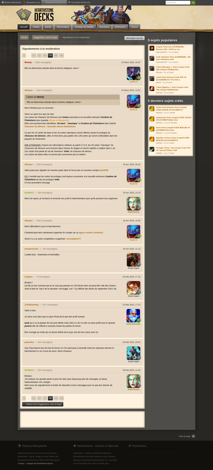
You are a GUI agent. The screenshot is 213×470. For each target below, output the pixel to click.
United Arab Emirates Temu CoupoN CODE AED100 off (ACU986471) (171, 108)
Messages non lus (134, 38)
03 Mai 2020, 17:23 (131, 304)
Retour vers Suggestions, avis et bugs (42, 404)
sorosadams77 (73, 239)
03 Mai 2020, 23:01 (131, 342)
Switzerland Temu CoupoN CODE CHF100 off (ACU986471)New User (173, 119)
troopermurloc (32, 249)
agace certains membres (91, 232)
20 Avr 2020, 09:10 (131, 164)
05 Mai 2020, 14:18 (131, 370)
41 (34, 55)
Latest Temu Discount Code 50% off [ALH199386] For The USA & (171, 78)
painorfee (29, 342)
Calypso (29, 277)
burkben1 (29, 192)
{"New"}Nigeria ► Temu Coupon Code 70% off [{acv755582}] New (172, 88)
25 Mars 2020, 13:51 (130, 90)
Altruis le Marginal (58, 120)
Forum (24, 37)
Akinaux (29, 90)
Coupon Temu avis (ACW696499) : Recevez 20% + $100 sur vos (170, 48)
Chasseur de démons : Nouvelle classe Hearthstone (50, 126)
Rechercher (193, 3)
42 (39, 55)
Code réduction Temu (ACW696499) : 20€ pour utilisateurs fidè (173, 58)
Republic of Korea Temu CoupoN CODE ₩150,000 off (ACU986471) (172, 139)
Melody (28, 62)
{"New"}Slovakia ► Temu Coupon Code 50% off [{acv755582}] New (172, 68)
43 (45, 55)
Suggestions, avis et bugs (45, 37)
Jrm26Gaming (31, 304)
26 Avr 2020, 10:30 (131, 220)
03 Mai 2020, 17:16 (131, 277)
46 (61, 55)
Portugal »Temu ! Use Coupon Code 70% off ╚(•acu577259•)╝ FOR (173, 149)
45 (56, 55)
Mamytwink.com (31, 2)
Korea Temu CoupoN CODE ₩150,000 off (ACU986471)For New (173, 129)
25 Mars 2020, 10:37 (130, 62)
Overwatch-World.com (79, 2)
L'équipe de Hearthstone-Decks (39, 463)
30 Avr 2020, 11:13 (131, 249)
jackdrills (104, 170)
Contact (21, 463)
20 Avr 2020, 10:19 (131, 192)
